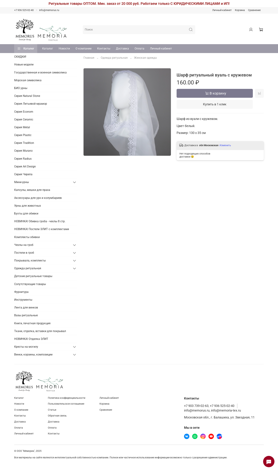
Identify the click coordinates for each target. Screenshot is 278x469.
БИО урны (20, 88)
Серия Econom (23, 111)
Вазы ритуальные (26, 315)
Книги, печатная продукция (32, 323)
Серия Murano (23, 150)
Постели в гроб (24, 252)
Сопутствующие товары (30, 284)
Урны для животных (27, 205)
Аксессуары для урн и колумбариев (38, 198)
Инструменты (23, 299)
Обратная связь (57, 415)
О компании (83, 48)
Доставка (122, 48)
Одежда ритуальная (114, 57)
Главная (89, 57)
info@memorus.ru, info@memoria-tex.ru (212, 410)
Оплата (139, 48)
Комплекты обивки (27, 237)
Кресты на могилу (26, 346)
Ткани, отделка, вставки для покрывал (40, 331)
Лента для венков (26, 307)
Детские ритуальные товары (33, 276)
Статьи (52, 409)
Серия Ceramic (23, 119)
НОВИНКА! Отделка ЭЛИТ (31, 339)
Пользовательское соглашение (66, 403)
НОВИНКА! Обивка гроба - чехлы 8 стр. (39, 221)
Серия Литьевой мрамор (30, 103)
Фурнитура (21, 292)
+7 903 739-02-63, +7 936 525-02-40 (209, 406)
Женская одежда (145, 57)
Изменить (225, 145)
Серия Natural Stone (27, 96)
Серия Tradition (24, 143)
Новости (64, 48)
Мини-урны (21, 182)
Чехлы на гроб (23, 245)
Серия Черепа (23, 174)
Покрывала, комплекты (30, 260)
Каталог (25, 48)
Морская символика (27, 80)
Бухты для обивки (26, 213)
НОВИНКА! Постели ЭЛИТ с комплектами (41, 229)
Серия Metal (22, 127)
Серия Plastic (22, 135)
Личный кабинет (222, 10)
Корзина (240, 10)
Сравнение (254, 10)
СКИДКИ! (20, 56)
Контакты (103, 48)
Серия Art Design (25, 166)
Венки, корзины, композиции (33, 354)
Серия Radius (23, 158)
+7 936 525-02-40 (24, 10)
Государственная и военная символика (40, 72)
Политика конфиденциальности (66, 397)
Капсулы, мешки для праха (32, 190)
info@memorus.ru (49, 10)
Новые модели (24, 64)
